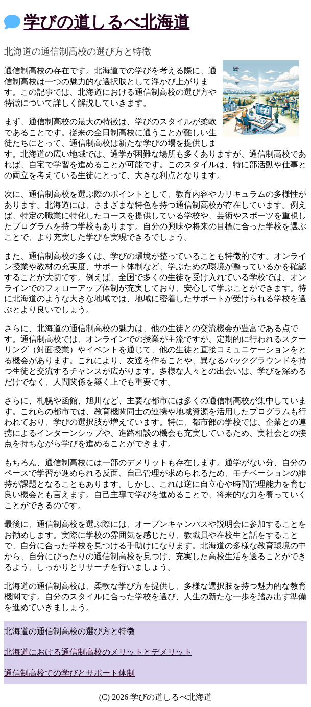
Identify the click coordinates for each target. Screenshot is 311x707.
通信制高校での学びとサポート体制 (69, 673)
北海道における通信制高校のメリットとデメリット (98, 652)
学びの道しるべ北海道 (106, 22)
